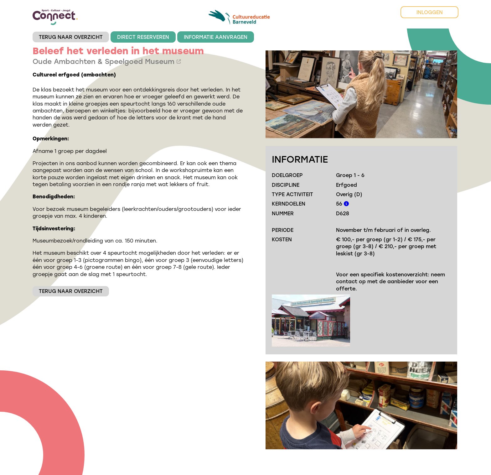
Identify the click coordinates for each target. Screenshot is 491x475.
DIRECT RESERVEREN (143, 37)
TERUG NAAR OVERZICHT (71, 37)
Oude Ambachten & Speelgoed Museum (107, 61)
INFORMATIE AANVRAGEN (215, 37)
